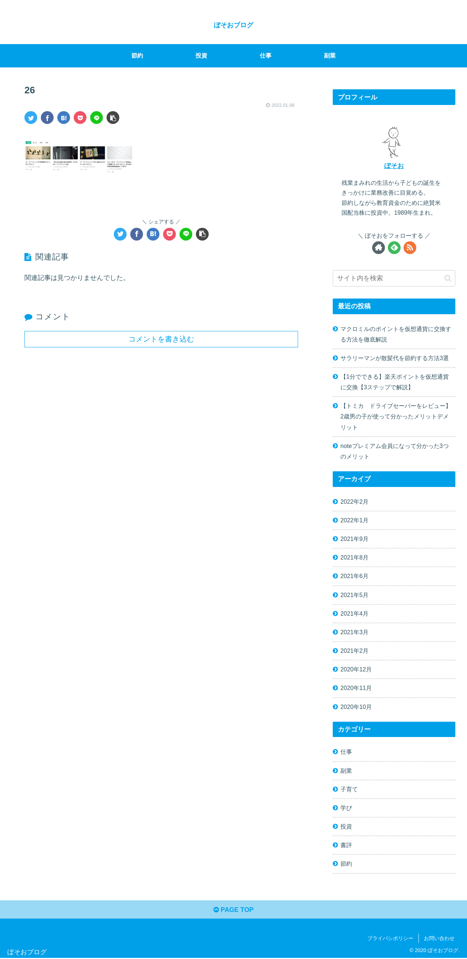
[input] (394, 278)
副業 (346, 770)
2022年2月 (354, 501)
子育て (349, 789)
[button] (447, 278)
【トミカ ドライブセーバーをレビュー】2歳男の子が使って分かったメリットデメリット (395, 416)
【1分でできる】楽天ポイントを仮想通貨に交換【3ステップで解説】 (394, 381)
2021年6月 (354, 576)
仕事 (346, 751)
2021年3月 (354, 632)
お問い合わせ (439, 939)
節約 (346, 863)
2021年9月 (354, 538)
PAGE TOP (233, 910)
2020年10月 (356, 706)
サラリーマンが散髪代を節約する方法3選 (394, 358)
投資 (346, 826)
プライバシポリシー (390, 939)
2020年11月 (356, 688)
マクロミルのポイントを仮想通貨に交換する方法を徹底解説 (395, 334)
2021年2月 (354, 650)
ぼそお (394, 165)
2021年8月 (354, 557)
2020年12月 (356, 669)
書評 (346, 845)
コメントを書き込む (161, 339)
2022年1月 (354, 520)
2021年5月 (354, 595)
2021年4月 (354, 613)
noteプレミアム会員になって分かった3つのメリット (394, 451)
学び (346, 807)
